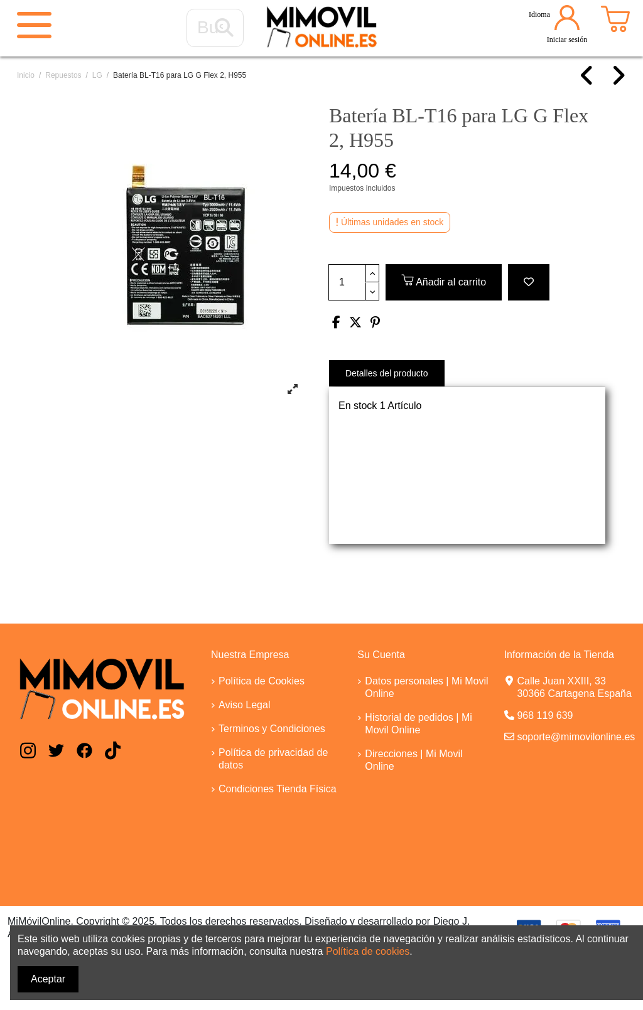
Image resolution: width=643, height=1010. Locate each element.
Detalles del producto (386, 373)
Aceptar (48, 979)
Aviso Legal (244, 704)
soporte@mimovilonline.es (576, 736)
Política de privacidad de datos (273, 758)
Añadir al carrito (444, 280)
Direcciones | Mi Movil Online (413, 760)
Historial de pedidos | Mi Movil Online (418, 723)
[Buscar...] (224, 28)
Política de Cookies (262, 681)
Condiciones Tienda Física (278, 789)
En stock (357, 405)
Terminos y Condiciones (272, 728)
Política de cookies (367, 951)
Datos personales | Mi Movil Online (426, 687)
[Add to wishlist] (528, 282)
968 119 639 (545, 715)
